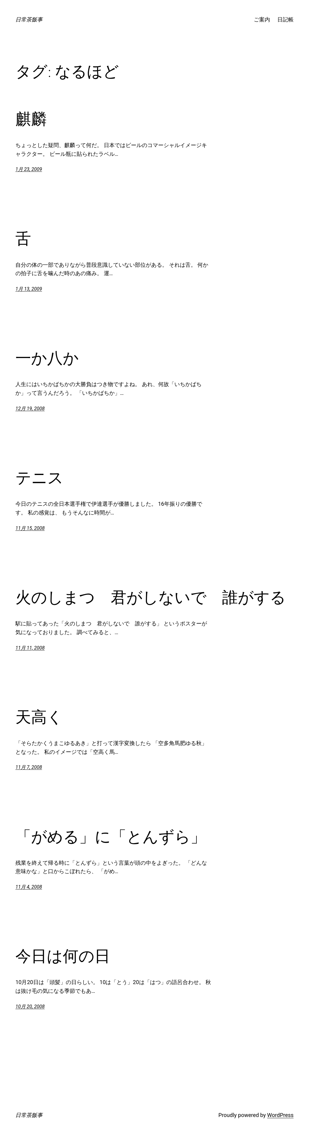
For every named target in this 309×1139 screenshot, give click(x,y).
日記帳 (285, 19)
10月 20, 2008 (30, 1006)
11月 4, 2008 (28, 887)
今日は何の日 (62, 956)
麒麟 (31, 119)
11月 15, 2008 (30, 528)
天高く (39, 717)
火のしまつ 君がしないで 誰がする (150, 597)
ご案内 (262, 19)
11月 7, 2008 (28, 767)
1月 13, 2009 (28, 289)
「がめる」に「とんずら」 (110, 837)
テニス (39, 478)
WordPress (280, 1115)
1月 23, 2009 (28, 169)
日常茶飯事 (29, 19)
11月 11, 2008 (30, 648)
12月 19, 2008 (30, 408)
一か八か (47, 358)
